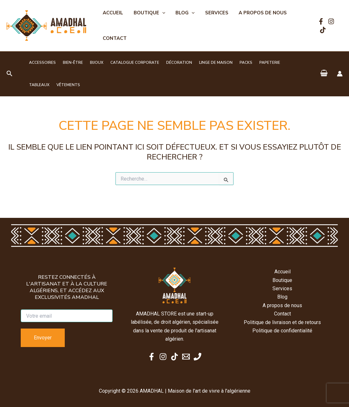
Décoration (170, 62)
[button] (161, 13)
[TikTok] (322, 30)
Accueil (112, 13)
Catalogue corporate (128, 62)
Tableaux (281, 62)
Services (214, 13)
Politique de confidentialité (282, 331)
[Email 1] (186, 356)
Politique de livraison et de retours (282, 322)
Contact (114, 38)
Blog (183, 13)
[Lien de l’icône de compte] (340, 74)
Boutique (148, 13)
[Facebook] (320, 21)
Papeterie (255, 62)
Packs (233, 62)
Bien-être (70, 62)
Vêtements (40, 84)
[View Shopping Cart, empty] (323, 73)
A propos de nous (259, 13)
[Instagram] (330, 21)
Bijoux (92, 62)
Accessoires (41, 62)
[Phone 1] (197, 356)
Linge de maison (205, 62)
